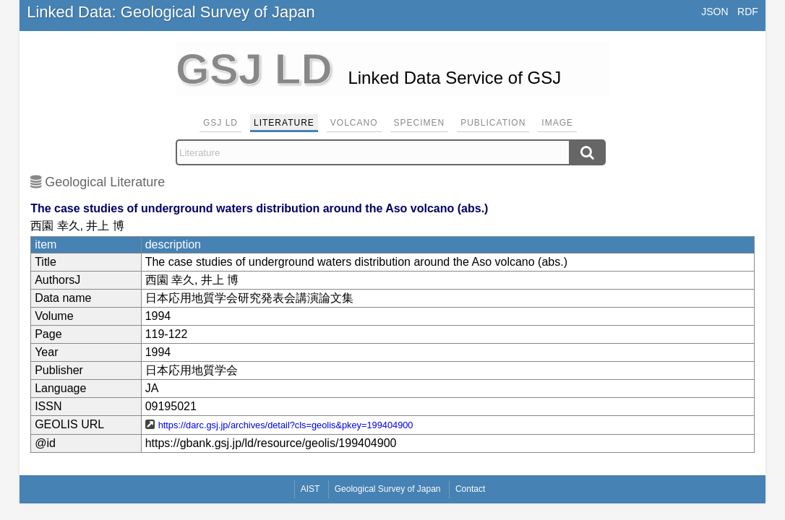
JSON (714, 11)
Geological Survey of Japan (388, 489)
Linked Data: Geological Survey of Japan (171, 12)
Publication (493, 123)
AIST (310, 489)
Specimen (419, 123)
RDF (747, 11)
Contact (470, 489)
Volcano (354, 123)
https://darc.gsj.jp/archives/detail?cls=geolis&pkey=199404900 (285, 425)
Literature (284, 123)
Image (557, 123)
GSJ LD (220, 123)
